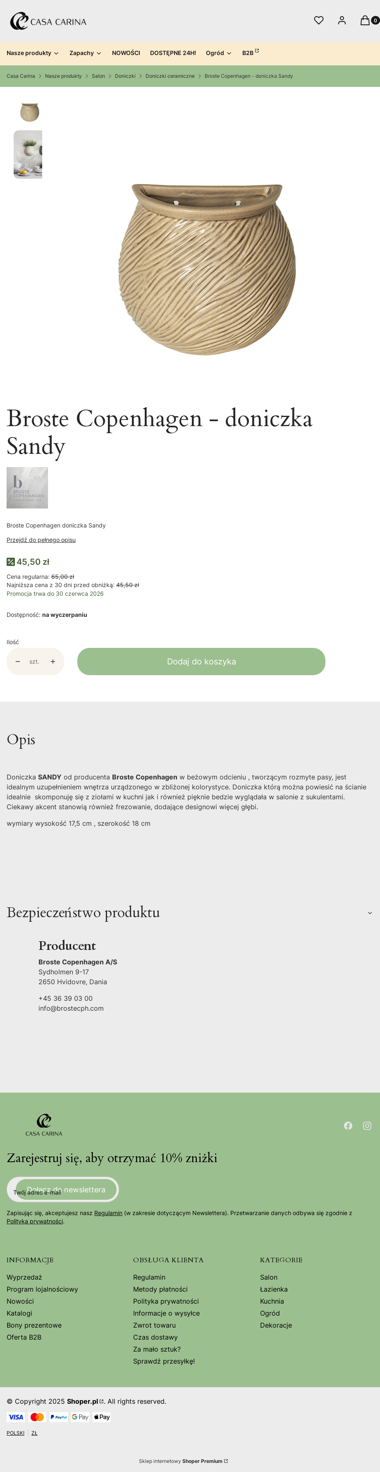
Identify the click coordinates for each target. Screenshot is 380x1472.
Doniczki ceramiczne (170, 76)
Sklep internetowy (180, 1461)
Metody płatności (160, 1289)
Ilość (13, 641)
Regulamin (108, 1213)
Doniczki (125, 76)
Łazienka (274, 1289)
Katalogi (19, 1313)
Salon (98, 76)
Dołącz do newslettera (66, 1189)
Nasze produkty (63, 76)
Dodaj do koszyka (201, 661)
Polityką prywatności (35, 1221)
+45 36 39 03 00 (65, 998)
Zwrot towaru (154, 1325)
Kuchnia (272, 1301)
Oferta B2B (24, 1337)
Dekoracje (276, 1325)
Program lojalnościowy (42, 1289)
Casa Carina (21, 76)
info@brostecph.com (71, 1008)
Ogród (270, 1313)
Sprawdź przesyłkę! (164, 1361)
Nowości (20, 1301)
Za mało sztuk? (157, 1349)
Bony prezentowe (34, 1325)
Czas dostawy (155, 1337)
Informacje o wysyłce (166, 1313)
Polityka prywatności (166, 1301)
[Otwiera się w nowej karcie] (348, 1126)
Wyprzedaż (24, 1277)
